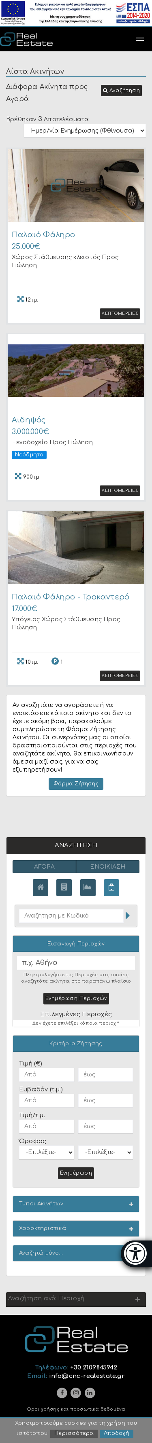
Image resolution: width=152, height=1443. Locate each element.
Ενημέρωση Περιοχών (76, 999)
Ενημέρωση (76, 1174)
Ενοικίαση (107, 868)
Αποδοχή (116, 1434)
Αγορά (44, 868)
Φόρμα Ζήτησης (76, 784)
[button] (121, 90)
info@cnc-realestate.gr (87, 1377)
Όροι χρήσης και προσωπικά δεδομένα (76, 1411)
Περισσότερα (74, 1434)
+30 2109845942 (93, 1368)
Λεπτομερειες (120, 314)
